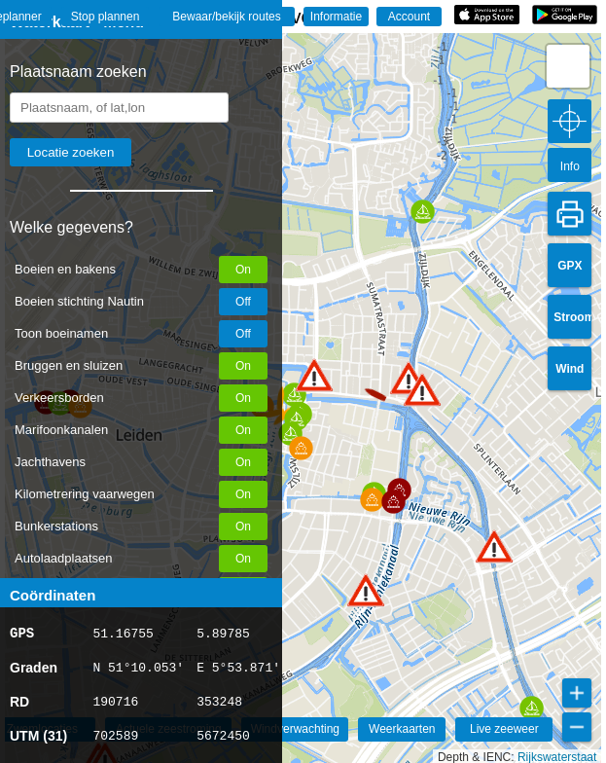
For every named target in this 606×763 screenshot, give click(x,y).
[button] (365, 590)
